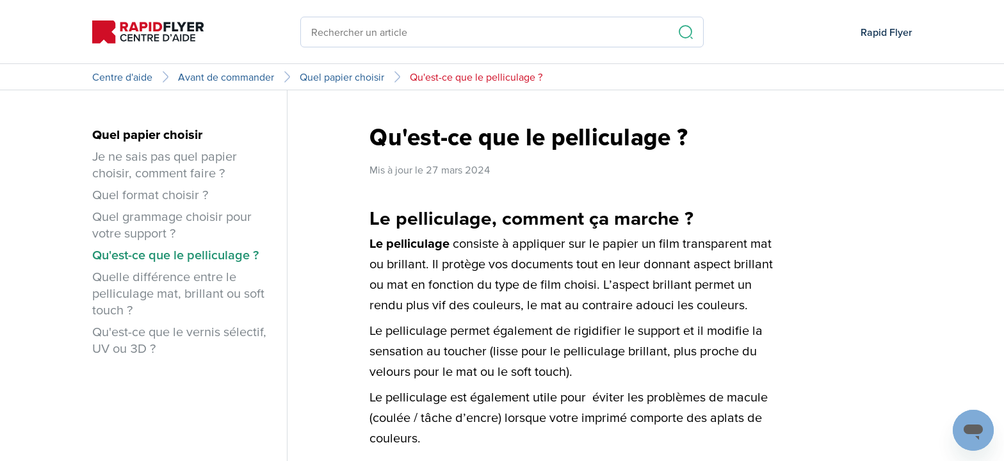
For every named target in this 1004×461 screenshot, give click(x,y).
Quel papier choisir (342, 77)
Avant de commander (226, 77)
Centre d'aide (122, 77)
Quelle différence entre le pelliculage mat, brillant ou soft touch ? (178, 293)
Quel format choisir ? (150, 195)
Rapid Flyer (886, 32)
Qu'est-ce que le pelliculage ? (476, 77)
